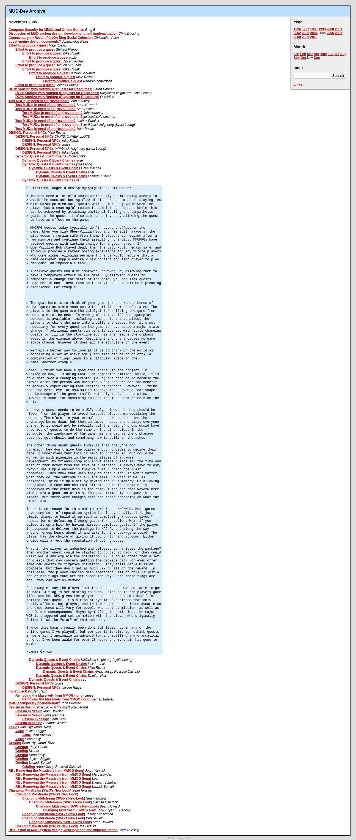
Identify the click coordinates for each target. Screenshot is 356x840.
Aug (343, 54)
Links (298, 84)
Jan (296, 54)
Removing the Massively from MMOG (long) (49, 695)
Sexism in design (22, 707)
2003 (305, 33)
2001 (338, 29)
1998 (314, 29)
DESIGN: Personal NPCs (28, 133)
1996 (297, 29)
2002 (297, 33)
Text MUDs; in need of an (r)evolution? (39, 101)
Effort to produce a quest (28, 45)
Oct (303, 58)
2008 (297, 37)
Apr (316, 54)
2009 (305, 37)
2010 (314, 37)
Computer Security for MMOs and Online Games (46, 30)
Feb (303, 54)
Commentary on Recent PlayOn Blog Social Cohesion (51, 38)
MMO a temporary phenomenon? (34, 703)
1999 (322, 29)
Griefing (15, 743)
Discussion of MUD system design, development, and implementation (63, 34)
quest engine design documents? (35, 41)
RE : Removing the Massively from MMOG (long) (46, 771)
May (323, 54)
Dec (317, 58)
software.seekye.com (178, 838)
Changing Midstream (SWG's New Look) (40, 790)
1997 (305, 29)
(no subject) (18, 691)
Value (13, 727)
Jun (330, 54)
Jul (337, 54)
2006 (330, 33)
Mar (310, 54)
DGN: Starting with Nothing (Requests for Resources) (50, 89)
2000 (330, 29)
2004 (314, 33)
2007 (338, 33)
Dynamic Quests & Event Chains (40, 156)
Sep (297, 58)
